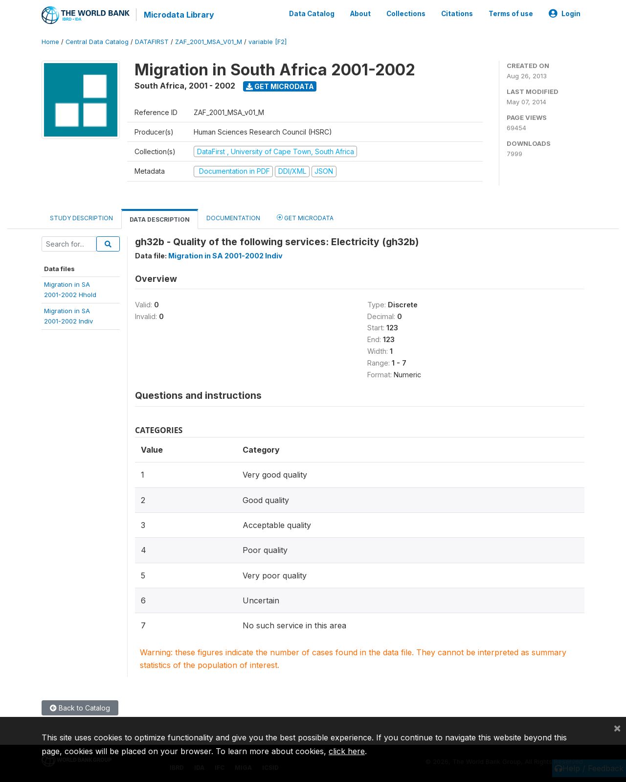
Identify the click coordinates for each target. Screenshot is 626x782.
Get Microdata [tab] (305, 217)
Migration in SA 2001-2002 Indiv (225, 255)
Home (50, 41)
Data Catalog (312, 14)
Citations (457, 14)
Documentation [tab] (233, 217)
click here (347, 751)
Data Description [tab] (160, 219)
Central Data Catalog (97, 41)
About (360, 14)
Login (565, 14)
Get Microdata (280, 86)
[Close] (617, 728)
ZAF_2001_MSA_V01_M (208, 41)
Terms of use (511, 14)
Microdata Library (178, 15)
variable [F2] (267, 41)
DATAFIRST (152, 41)
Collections (405, 14)
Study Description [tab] (81, 217)
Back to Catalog (80, 707)
